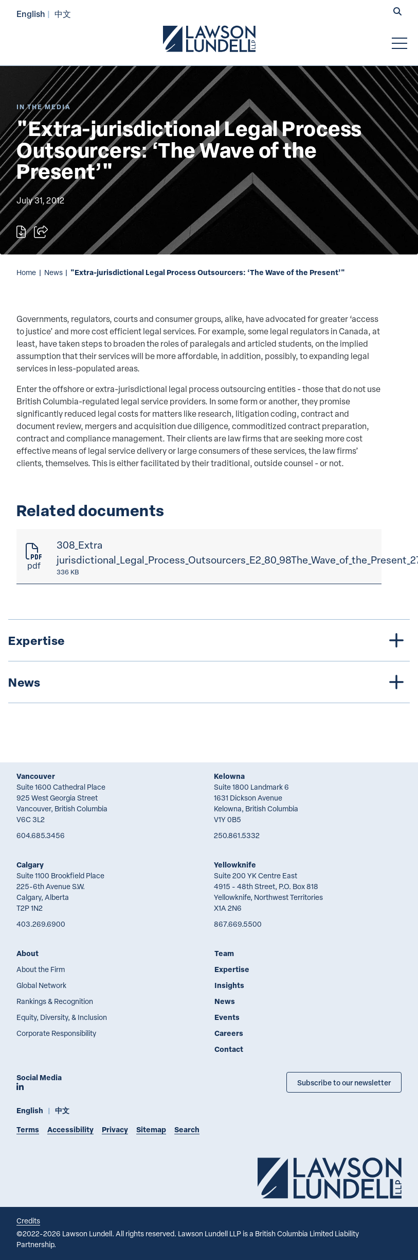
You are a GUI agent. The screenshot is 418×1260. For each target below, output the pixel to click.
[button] (397, 12)
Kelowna (229, 776)
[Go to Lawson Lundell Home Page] (209, 38)
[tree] (209, 661)
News (53, 272)
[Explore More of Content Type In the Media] (43, 107)
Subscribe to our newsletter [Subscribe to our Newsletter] (344, 1082)
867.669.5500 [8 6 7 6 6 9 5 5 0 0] (238, 924)
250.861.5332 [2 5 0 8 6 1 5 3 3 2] (237, 835)
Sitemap (151, 1129)
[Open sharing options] (41, 232)
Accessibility (70, 1129)
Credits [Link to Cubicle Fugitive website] (28, 1220)
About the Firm (40, 969)
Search (186, 1129)
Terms (27, 1129)
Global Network (41, 985)
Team (224, 953)
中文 (62, 14)
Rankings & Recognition (54, 1001)
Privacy (115, 1129)
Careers (228, 1033)
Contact (228, 1049)
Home (26, 272)
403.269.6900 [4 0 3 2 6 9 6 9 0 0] (40, 924)
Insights (229, 985)
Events (227, 1017)
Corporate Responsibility (56, 1033)
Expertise (231, 969)
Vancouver (35, 776)
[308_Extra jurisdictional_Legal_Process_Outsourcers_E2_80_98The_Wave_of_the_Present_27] (198, 556)
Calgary (30, 864)
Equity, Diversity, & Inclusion (61, 1017)
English (30, 14)
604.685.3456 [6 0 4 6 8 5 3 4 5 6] (40, 835)
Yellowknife (235, 864)
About (27, 953)
